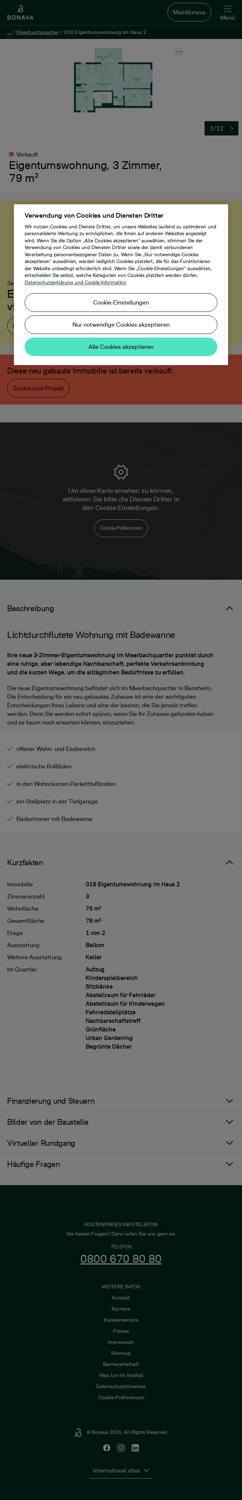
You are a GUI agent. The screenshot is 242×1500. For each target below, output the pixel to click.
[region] (121, 284)
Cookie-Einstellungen (121, 302)
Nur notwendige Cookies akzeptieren (121, 324)
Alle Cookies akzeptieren (121, 346)
